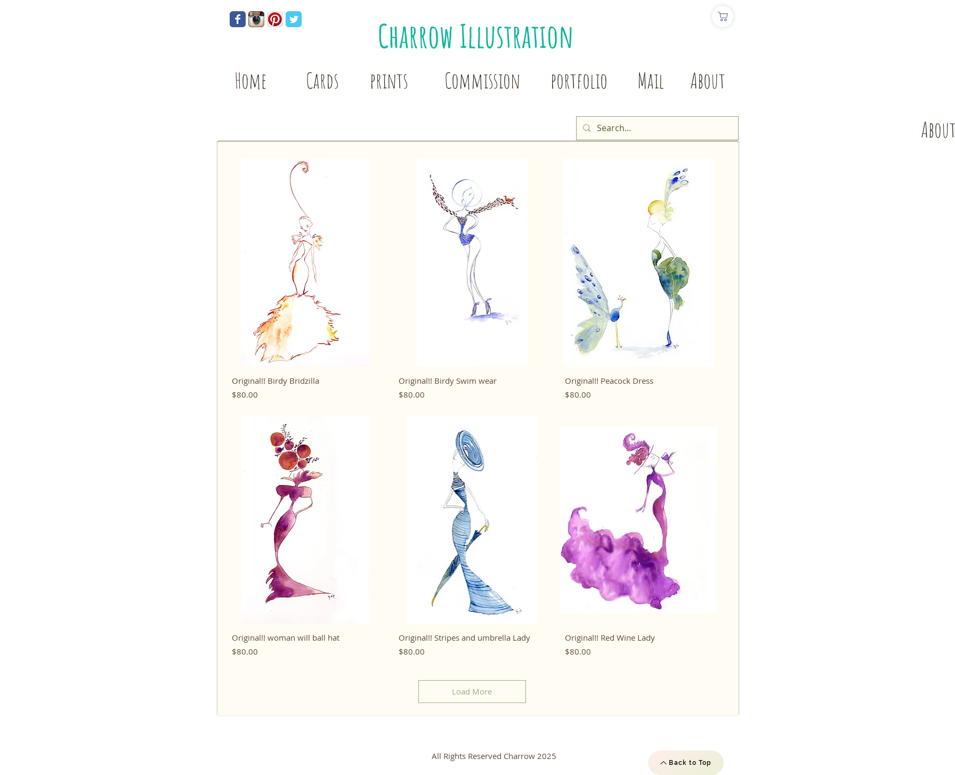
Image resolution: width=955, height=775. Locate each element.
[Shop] (722, 16)
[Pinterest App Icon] (275, 19)
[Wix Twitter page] (294, 19)
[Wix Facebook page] (238, 19)
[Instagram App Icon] (256, 19)
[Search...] (656, 128)
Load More (472, 691)
